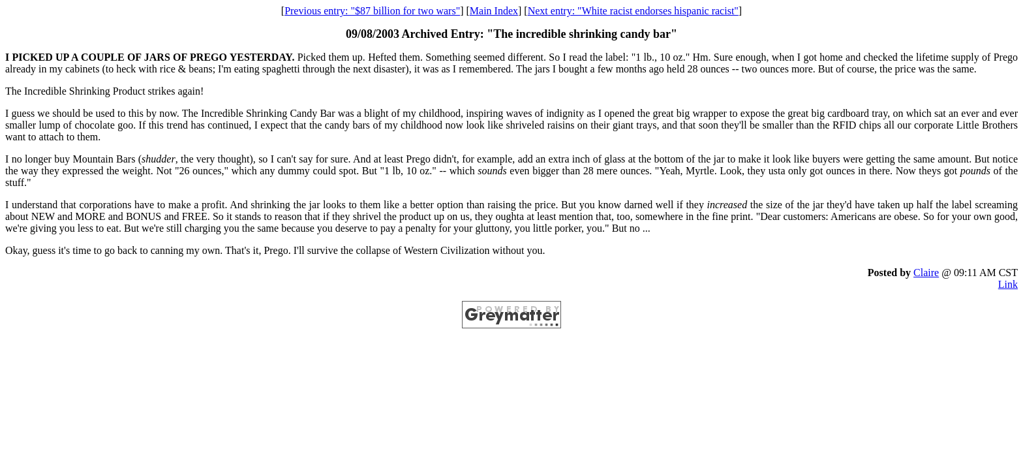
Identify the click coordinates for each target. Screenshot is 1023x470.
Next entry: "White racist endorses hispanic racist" (633, 10)
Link (1008, 284)
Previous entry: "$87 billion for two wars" (372, 10)
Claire (926, 272)
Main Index (494, 10)
